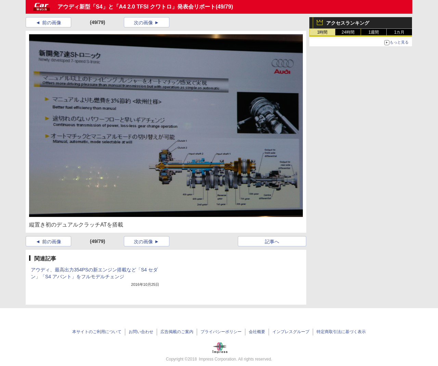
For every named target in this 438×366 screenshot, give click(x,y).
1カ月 (399, 32)
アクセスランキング (347, 23)
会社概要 (257, 331)
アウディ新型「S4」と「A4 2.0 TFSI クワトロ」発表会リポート (136, 7)
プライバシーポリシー (221, 331)
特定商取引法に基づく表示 (341, 331)
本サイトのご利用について (96, 331)
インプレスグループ (290, 331)
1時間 (322, 32)
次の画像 (143, 22)
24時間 (348, 32)
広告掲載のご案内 (176, 331)
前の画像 (51, 22)
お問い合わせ (141, 331)
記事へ (272, 241)
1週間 (374, 32)
